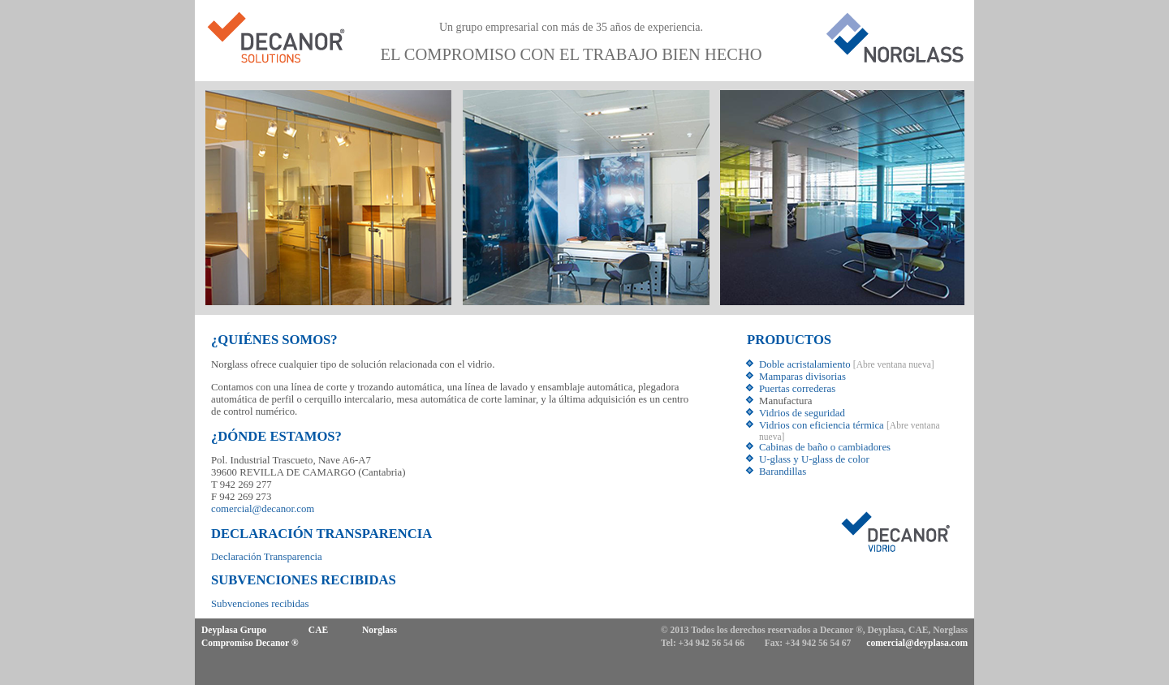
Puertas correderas (797, 388)
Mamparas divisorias (802, 376)
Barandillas (782, 471)
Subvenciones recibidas (259, 604)
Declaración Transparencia (266, 556)
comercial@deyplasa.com (917, 643)
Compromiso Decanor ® (250, 643)
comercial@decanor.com (262, 509)
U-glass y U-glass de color (814, 459)
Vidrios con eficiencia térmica (821, 425)
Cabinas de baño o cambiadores (825, 447)
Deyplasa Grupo (233, 630)
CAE (318, 630)
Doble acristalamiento (805, 364)
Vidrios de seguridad (802, 413)
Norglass (379, 630)
